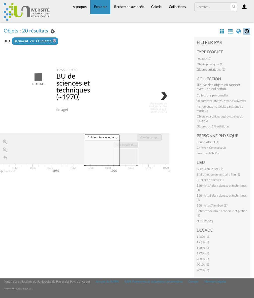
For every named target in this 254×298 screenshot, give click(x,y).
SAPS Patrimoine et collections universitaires (154, 281)
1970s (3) (203, 242)
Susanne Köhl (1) (208, 153)
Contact (193, 281)
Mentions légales (215, 281)
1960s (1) (203, 236)
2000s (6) (203, 259)
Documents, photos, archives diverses (221, 100)
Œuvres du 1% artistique (213, 126)
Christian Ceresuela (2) (211, 147)
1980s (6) (203, 247)
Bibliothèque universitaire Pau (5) (218, 174)
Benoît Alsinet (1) (208, 142)
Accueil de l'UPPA (107, 281)
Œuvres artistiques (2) (211, 69)
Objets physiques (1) (210, 64)
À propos (80, 7)
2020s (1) (203, 270)
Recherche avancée (129, 7)
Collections (177, 7)
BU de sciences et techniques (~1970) (73, 87)
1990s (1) (203, 253)
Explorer (100, 7)
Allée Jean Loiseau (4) (210, 168)
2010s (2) (203, 264)
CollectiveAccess (24, 288)
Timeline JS (8, 171)
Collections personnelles (212, 95)
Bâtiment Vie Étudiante (35, 41)
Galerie (156, 7)
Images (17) (204, 58)
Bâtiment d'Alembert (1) (212, 205)
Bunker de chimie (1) (210, 180)
